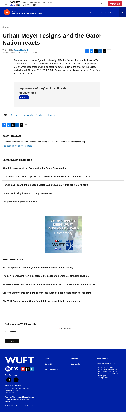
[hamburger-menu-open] (6, 3)
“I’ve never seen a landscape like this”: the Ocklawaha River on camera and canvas (46, 176)
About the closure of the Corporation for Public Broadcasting (34, 168)
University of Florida (33, 115)
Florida (51, 115)
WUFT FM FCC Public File (107, 368)
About (47, 358)
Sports (5, 27)
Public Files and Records (106, 363)
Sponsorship (75, 364)
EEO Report (101, 376)
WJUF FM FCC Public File (107, 372)
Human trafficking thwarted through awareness (27, 193)
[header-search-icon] (102, 4)
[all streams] (122, 12)
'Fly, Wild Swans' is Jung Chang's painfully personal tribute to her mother (41, 301)
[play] (7, 12)
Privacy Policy (102, 358)
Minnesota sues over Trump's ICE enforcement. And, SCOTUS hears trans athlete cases (48, 284)
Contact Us (49, 364)
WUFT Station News (52, 369)
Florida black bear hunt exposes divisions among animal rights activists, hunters (45, 185)
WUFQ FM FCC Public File (107, 374)
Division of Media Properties (25, 406)
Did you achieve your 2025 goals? (20, 202)
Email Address (11, 331)
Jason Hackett (21, 50)
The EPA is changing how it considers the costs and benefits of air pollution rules (45, 276)
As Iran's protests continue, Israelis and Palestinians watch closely (37, 267)
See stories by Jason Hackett (17, 145)
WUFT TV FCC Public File (107, 370)
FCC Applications (103, 378)
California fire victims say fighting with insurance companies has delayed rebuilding (46, 293)
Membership (75, 358)
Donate (116, 3)
